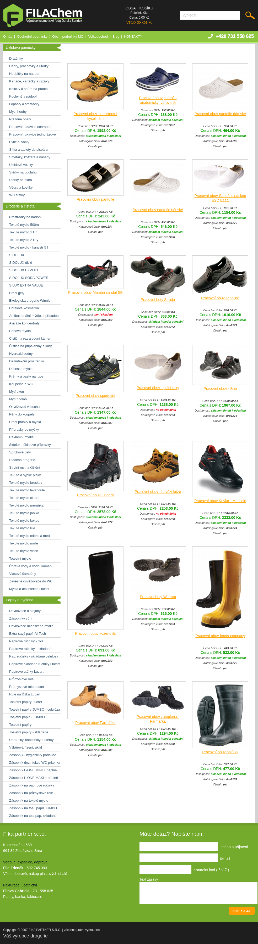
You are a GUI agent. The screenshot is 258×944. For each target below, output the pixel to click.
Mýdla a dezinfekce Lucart (29, 589)
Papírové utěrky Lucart (26, 671)
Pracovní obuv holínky (220, 752)
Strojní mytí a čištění (24, 467)
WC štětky (17, 195)
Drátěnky (16, 58)
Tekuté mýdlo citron (24, 498)
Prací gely (16, 293)
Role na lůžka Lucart (24, 694)
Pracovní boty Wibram (158, 597)
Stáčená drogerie (22, 460)
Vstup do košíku (139, 22)
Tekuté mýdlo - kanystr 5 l (28, 247)
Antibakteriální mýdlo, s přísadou (34, 316)
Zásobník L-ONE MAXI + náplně (33, 778)
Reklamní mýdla (21, 437)
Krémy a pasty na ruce (26, 376)
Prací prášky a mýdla (25, 422)
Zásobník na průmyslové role (31, 793)
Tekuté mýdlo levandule (27, 490)
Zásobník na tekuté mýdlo (28, 800)
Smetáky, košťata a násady (29, 157)
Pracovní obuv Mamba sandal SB (95, 292)
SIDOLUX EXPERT (24, 270)
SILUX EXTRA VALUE (26, 285)
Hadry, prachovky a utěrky (29, 66)
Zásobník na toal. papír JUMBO (33, 808)
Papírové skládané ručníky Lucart (34, 664)
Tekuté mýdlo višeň (23, 551)
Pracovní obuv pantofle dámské (220, 114)
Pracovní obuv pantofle (95, 199)
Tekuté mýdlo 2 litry (23, 240)
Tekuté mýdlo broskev (25, 483)
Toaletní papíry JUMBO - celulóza (34, 709)
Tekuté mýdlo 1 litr (23, 232)
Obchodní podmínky (32, 36)
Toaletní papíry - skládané (28, 732)
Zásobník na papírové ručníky (31, 785)
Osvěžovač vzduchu (24, 407)
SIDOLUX (16, 255)
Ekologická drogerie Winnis (29, 300)
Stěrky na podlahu (23, 172)
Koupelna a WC (21, 384)
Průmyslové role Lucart (26, 687)
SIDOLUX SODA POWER (29, 278)
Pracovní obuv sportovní (95, 396)
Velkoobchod (98, 36)
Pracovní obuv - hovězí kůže (158, 492)
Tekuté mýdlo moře (23, 543)
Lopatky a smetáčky (24, 104)
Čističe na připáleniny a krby (30, 346)
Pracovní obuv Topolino (220, 298)
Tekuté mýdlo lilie (22, 528)
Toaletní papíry (20, 725)
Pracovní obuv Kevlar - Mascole (220, 501)
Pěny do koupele (22, 414)
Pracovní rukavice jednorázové (32, 134)
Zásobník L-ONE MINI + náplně (33, 770)
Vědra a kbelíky (21, 187)
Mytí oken (16, 392)
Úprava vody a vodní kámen (30, 566)
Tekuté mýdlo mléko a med (29, 536)
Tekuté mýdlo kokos (24, 520)
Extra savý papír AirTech (27, 634)
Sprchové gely (20, 452)
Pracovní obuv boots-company (220, 636)
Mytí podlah (18, 399)
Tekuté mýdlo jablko (24, 513)
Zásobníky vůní (20, 618)
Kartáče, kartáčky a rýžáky (29, 81)
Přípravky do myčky (24, 429)
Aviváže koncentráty (24, 323)
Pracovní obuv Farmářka (95, 723)
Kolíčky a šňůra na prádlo (28, 89)
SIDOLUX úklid (20, 263)
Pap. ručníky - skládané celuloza (33, 656)
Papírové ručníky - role (26, 641)
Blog (115, 36)
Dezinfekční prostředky (26, 361)
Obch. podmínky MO (67, 36)
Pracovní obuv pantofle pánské (158, 210)
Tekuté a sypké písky (25, 475)
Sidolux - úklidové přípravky (30, 445)
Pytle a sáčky (19, 142)
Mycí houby (17, 112)
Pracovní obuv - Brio (220, 388)
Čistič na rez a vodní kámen (30, 338)
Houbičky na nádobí (24, 74)
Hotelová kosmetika (24, 308)
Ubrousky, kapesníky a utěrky (31, 740)
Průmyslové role (21, 679)
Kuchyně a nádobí (23, 96)
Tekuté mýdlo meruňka (26, 505)
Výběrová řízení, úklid (25, 747)
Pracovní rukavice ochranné (30, 127)
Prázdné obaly (20, 119)
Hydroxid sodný (21, 354)
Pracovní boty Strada (158, 299)
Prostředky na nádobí (25, 217)
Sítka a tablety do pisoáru (28, 149)
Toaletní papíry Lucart (25, 702)
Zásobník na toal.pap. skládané (33, 816)
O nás (7, 36)
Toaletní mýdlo (20, 558)
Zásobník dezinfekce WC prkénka (34, 763)
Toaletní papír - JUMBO (27, 717)
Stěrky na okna (20, 180)
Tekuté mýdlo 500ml (24, 225)
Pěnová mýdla (20, 331)
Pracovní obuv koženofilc (95, 633)
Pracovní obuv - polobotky (158, 388)
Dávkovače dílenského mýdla (31, 626)
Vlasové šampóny (22, 574)
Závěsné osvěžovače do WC (30, 581)
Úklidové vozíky (21, 165)
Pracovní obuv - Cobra (95, 495)
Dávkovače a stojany (25, 611)
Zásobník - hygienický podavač (32, 755)
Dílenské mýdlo (21, 369)
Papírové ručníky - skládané (30, 649)
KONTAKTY (133, 36)
